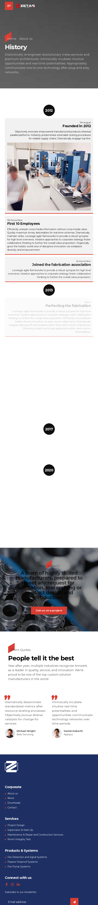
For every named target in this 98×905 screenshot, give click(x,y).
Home (11, 39)
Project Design (16, 825)
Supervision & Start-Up (20, 830)
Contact (12, 807)
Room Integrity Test (19, 839)
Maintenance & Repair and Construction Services (35, 834)
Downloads (14, 803)
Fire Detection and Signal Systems (27, 857)
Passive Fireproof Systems (23, 862)
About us (25, 39)
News (11, 798)
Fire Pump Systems (19, 866)
